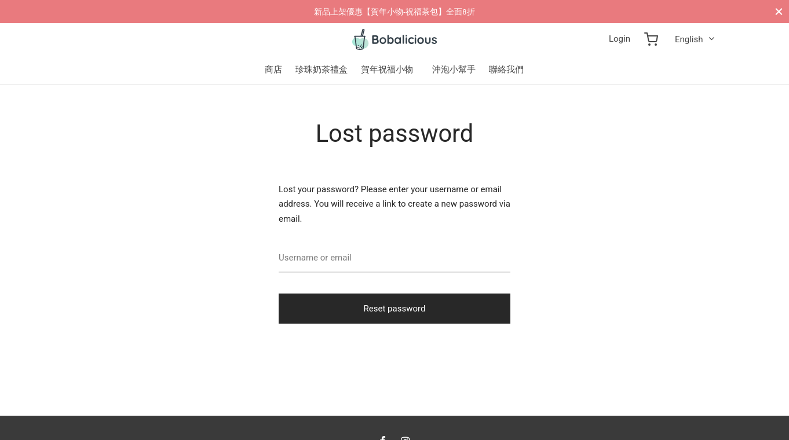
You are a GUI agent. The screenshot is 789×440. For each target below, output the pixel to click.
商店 (273, 69)
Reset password (395, 308)
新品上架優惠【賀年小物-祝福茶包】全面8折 (394, 11)
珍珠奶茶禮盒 (321, 69)
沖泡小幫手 (454, 69)
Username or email (315, 257)
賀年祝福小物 (387, 69)
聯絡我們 (506, 69)
